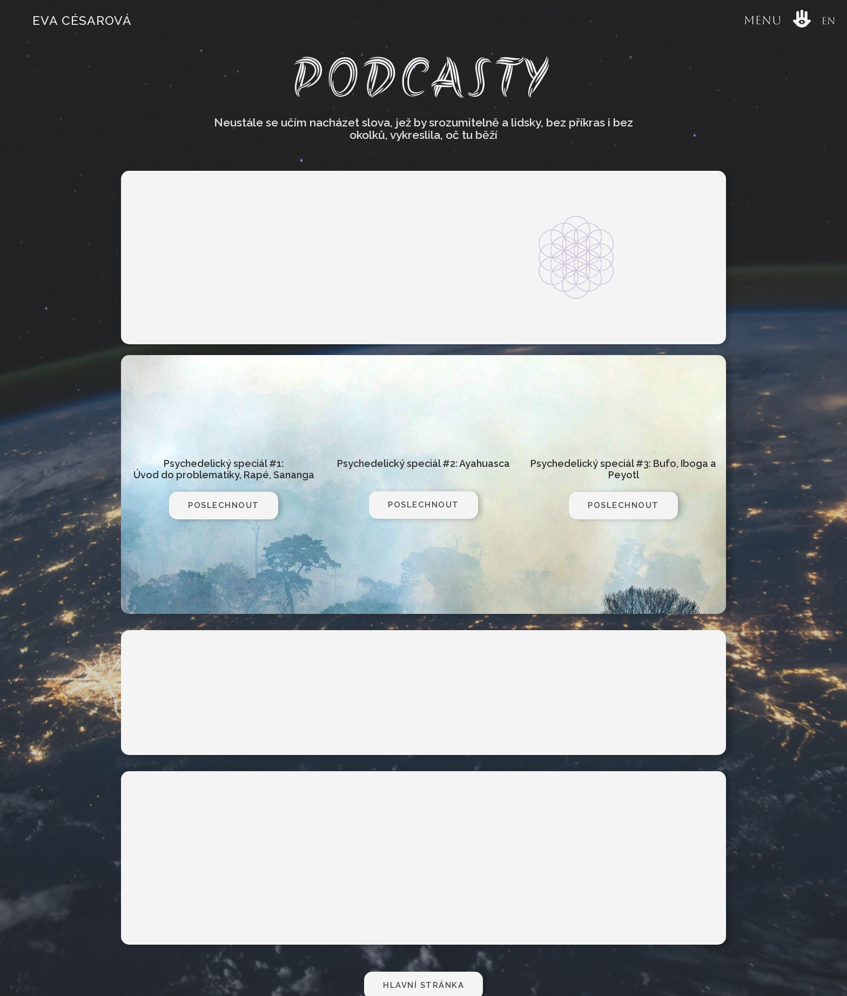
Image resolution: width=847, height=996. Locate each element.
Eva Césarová (82, 20)
